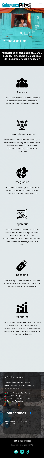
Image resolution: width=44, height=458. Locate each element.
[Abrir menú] (40, 4)
